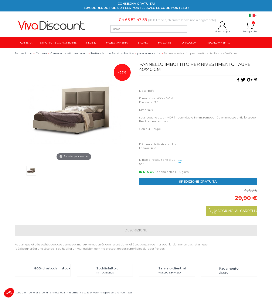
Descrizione (136, 230)
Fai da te (164, 42)
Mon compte (222, 25)
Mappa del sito (110, 292)
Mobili (91, 42)
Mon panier (250, 25)
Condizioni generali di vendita (33, 292)
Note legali (59, 292)
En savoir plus (147, 147)
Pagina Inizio (23, 53)
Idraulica (188, 42)
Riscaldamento (218, 42)
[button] (9, 293)
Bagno (142, 42)
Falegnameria (117, 42)
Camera (26, 42)
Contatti (126, 292)
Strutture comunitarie (58, 42)
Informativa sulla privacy (83, 292)
